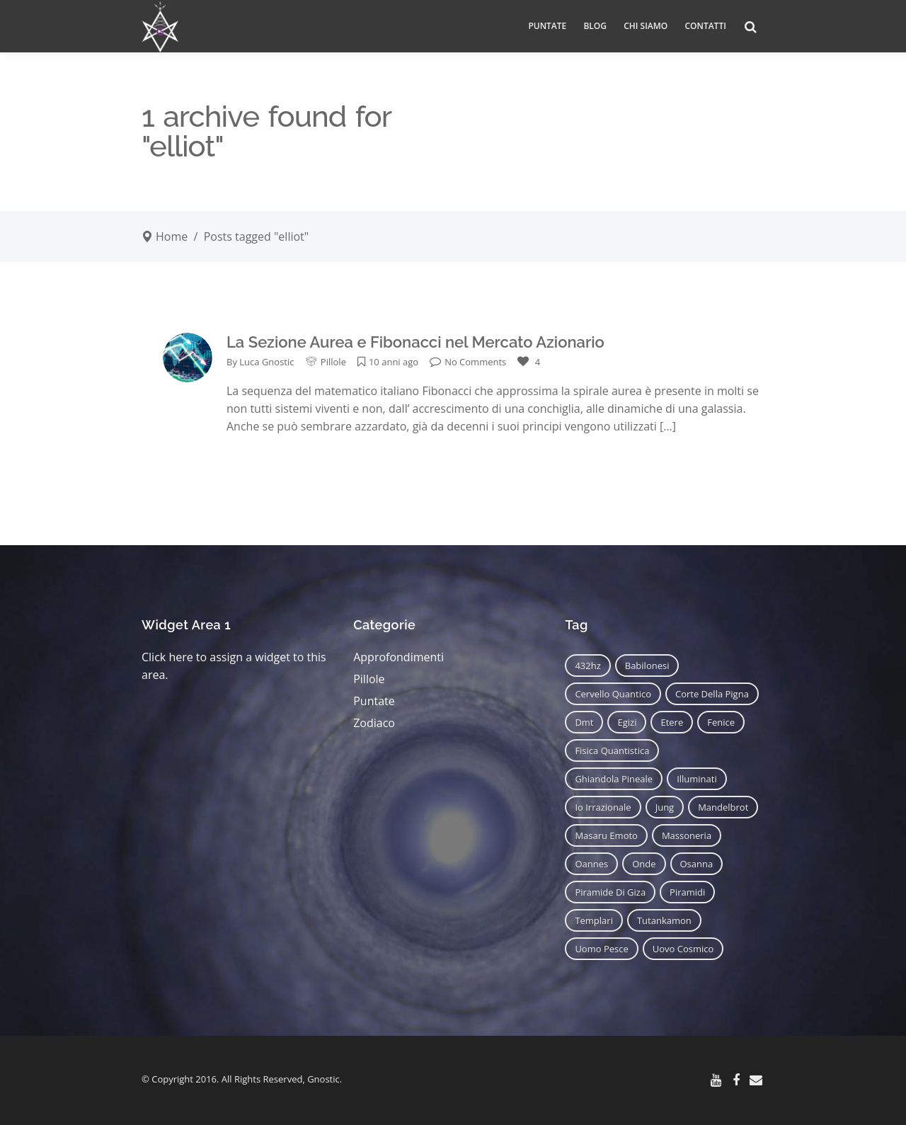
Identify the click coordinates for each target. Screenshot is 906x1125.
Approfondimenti (398, 657)
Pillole (333, 361)
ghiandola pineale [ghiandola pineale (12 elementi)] (614, 778)
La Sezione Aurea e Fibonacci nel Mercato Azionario (415, 342)
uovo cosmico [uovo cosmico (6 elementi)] (683, 948)
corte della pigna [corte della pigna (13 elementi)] (712, 693)
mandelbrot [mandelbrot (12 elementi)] (723, 807)
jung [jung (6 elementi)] (665, 807)
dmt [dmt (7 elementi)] (584, 722)
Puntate (374, 701)
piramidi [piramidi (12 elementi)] (687, 892)
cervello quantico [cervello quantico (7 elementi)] (613, 693)
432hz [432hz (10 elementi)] (587, 665)
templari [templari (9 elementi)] (594, 920)
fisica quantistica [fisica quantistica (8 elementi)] (612, 750)
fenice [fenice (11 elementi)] (721, 722)
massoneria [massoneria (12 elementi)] (686, 835)
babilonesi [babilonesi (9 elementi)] (647, 665)
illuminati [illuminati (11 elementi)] (697, 778)
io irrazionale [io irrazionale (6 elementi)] (603, 807)
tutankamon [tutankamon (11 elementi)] (664, 920)
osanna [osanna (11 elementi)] (696, 863)
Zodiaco (374, 723)
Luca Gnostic (266, 361)
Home (172, 236)
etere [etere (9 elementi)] (671, 722)
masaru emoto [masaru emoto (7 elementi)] (606, 835)
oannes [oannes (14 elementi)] (591, 863)
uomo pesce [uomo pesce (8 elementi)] (601, 948)
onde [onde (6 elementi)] (643, 863)
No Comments (468, 361)
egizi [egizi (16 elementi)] (626, 722)
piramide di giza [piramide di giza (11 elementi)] (610, 892)
